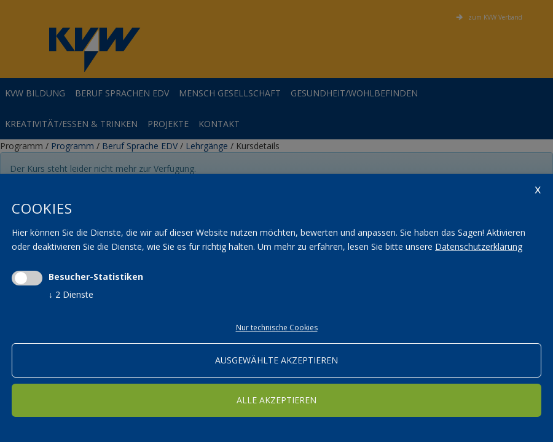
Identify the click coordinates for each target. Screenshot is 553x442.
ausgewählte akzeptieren (276, 360)
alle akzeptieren (276, 400)
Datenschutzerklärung (478, 246)
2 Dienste (71, 294)
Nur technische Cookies (277, 327)
